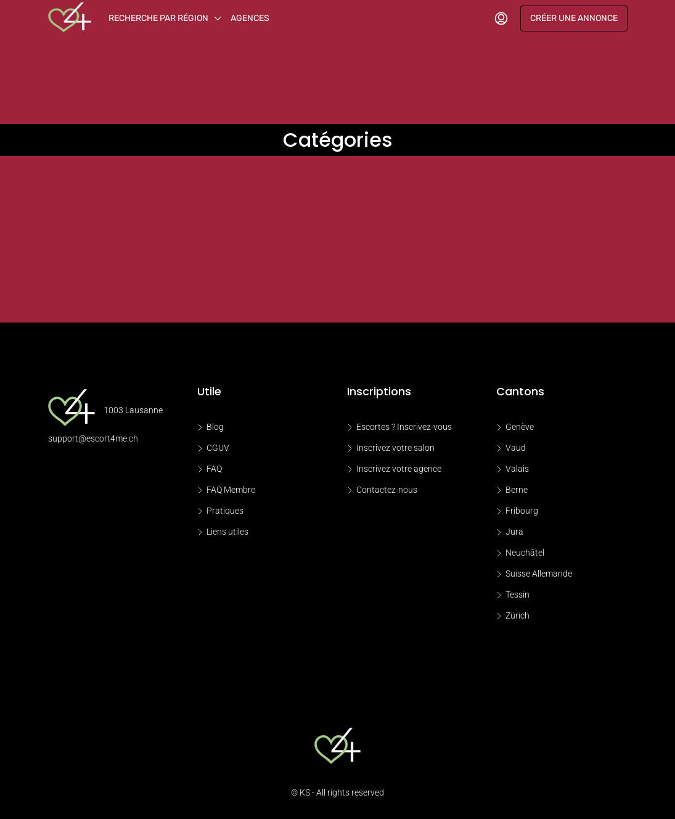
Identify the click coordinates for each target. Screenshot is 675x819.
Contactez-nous (386, 490)
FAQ (214, 469)
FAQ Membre (231, 490)
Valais (517, 469)
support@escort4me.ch (93, 438)
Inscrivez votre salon (395, 448)
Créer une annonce (574, 18)
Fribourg (521, 511)
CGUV (218, 448)
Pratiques (225, 511)
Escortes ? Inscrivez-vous (404, 427)
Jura (514, 532)
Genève (519, 427)
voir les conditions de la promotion (337, 169)
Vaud (515, 448)
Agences (250, 18)
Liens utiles (227, 532)
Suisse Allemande (538, 573)
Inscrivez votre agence (398, 469)
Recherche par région (158, 18)
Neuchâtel (524, 553)
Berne (516, 490)
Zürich (517, 615)
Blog (215, 427)
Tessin (517, 594)
